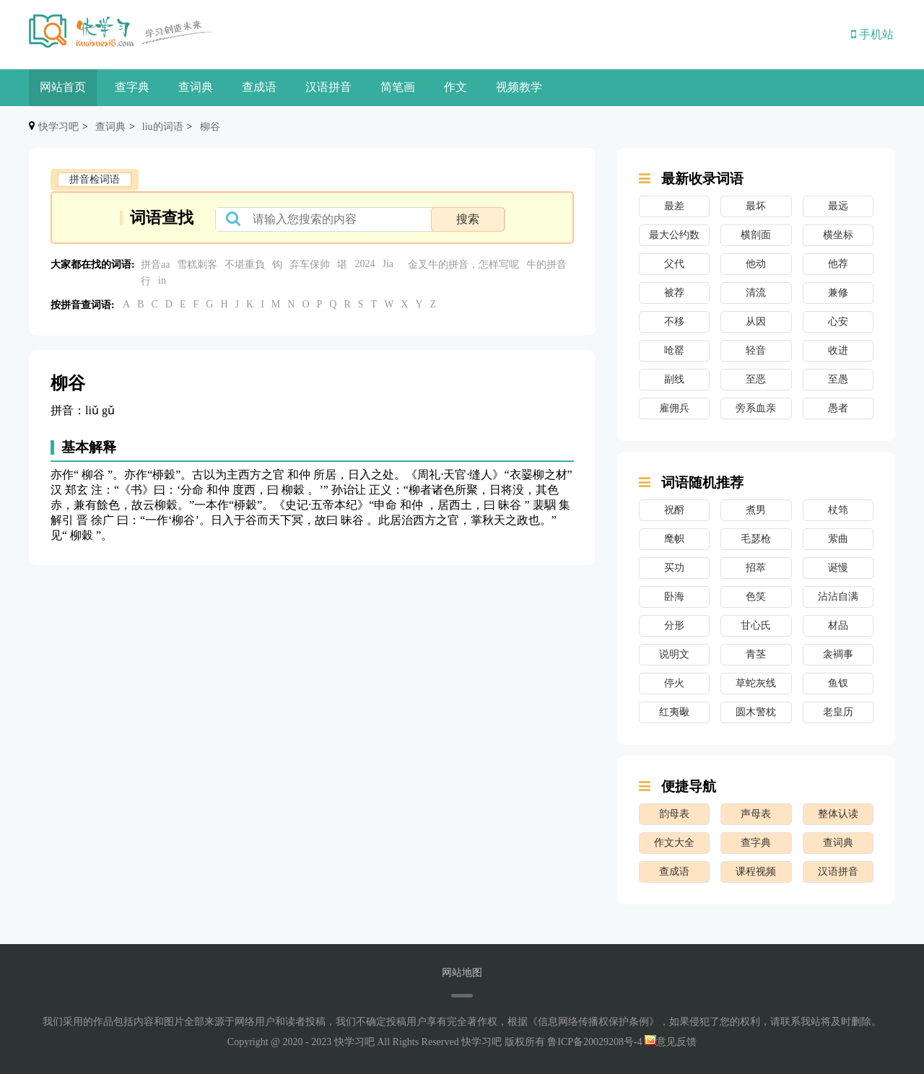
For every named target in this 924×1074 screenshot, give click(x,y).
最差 (674, 206)
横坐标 (838, 235)
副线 (674, 379)
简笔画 (397, 87)
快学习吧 (58, 126)
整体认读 (838, 813)
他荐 (838, 263)
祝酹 (674, 510)
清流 (756, 292)
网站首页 (63, 87)
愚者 (838, 408)
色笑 (756, 596)
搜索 (467, 219)
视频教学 (519, 87)
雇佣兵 (674, 408)
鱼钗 (838, 683)
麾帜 (674, 538)
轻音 (756, 350)
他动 (756, 263)
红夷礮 (674, 712)
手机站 (872, 34)
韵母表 (674, 813)
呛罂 (674, 350)
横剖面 (756, 235)
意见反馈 (671, 1041)
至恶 (756, 379)
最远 (838, 206)
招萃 (756, 567)
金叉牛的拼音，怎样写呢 (463, 264)
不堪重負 (245, 264)
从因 (756, 321)
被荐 (674, 292)
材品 (838, 625)
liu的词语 (162, 126)
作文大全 (674, 842)
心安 (838, 321)
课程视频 (756, 871)
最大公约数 (674, 235)
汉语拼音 (328, 87)
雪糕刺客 (197, 264)
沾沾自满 (838, 596)
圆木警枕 (756, 712)
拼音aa (155, 264)
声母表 (756, 813)
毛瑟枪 (756, 538)
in (162, 280)
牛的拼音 (546, 264)
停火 (674, 683)
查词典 (195, 87)
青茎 (756, 654)
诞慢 (838, 567)
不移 (674, 321)
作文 (455, 87)
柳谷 (210, 126)
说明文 (674, 654)
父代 (674, 263)
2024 (364, 263)
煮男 (756, 510)
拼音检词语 (94, 179)
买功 (674, 567)
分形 (674, 625)
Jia (387, 263)
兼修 (838, 292)
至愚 (838, 379)
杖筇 (838, 510)
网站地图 (462, 972)
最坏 (756, 206)
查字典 (132, 87)
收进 (838, 350)
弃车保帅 (309, 264)
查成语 (259, 87)
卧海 (674, 596)
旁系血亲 (756, 408)
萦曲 (838, 538)
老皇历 (838, 712)
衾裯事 (838, 654)
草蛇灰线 (756, 683)
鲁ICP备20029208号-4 (594, 1041)
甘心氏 (756, 625)
